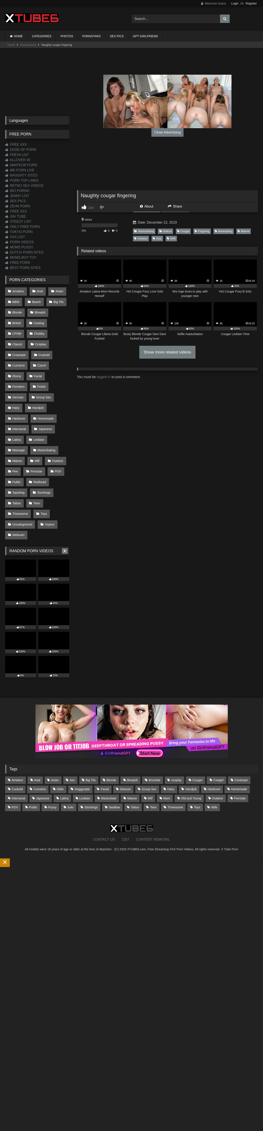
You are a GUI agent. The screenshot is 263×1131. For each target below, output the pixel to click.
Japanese (44, 399)
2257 (125, 793)
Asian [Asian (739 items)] (55, 734)
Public (16, 444)
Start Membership (13, 1128)
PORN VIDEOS (19, 242)
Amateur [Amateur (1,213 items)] (17, 734)
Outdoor (140, 238)
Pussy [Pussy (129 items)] (52, 761)
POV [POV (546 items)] (15, 761)
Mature (165, 231)
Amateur (18, 290)
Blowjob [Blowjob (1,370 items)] (132, 734)
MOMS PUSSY (19, 247)
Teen (35, 463)
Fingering (202, 231)
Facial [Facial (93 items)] (105, 743)
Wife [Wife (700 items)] (214, 761)
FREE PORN (17, 262)
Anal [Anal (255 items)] (37, 734)
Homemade (44, 390)
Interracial (19, 399)
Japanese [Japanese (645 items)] (42, 752)
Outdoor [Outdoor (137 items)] (217, 752)
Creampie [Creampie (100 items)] (241, 734)
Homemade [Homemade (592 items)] (239, 743)
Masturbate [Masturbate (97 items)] (108, 752)
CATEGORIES (41, 36)
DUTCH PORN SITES (24, 252)
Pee (15, 435)
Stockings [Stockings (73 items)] (91, 761)
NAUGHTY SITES (21, 175)
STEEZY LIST (18, 221)
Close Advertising (167, 132)
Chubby (17, 327)
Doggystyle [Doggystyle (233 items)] (82, 743)
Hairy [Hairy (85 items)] (171, 743)
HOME (18, 36)
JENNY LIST (17, 196)
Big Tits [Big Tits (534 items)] (91, 734)
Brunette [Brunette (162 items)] (154, 734)
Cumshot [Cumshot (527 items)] (40, 743)
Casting (37, 318)
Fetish (40, 363)
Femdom (18, 363)
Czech (16, 354)
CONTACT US (104, 793)
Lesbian (37, 408)
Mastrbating (223, 231)
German (17, 372)
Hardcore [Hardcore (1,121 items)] (214, 743)
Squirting (18, 454)
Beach (35, 300)
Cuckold (17, 345)
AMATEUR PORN (21, 165)
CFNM (59, 318)
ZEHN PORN (17, 206)
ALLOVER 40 (17, 160)
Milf (36, 426)
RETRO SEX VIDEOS (24, 185)
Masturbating (28, 44)
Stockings (42, 454)
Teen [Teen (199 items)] (153, 761)
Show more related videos (167, 352)
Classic (39, 327)
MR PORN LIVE (19, 170)
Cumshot (41, 345)
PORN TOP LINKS (21, 180)
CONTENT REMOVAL (153, 793)
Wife (171, 238)
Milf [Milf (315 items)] (150, 752)
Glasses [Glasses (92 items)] (125, 743)
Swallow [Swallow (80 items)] (114, 761)
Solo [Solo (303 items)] (71, 761)
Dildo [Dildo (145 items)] (60, 743)
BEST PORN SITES (22, 268)
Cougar (183, 231)
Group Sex (42, 372)
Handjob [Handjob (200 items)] (191, 743)
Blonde (17, 309)
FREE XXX (16, 144)
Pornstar (35, 435)
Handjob (37, 381)
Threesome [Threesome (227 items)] (175, 761)
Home (11, 44)
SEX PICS (117, 36)
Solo (157, 238)
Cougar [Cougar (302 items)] (197, 734)
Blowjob (39, 309)
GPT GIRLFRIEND (145, 36)
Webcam (18, 490)
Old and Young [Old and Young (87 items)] (191, 752)
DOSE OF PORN (20, 149)
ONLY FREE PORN (22, 227)
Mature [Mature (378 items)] (132, 752)
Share (175, 206)
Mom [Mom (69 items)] (166, 752)
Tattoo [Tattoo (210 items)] (135, 761)
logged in (104, 377)
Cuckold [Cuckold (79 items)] (17, 743)
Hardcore (18, 390)
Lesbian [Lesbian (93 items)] (84, 752)
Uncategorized (22, 481)
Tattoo (16, 463)
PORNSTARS (91, 36)
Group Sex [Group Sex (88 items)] (149, 743)
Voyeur (48, 481)
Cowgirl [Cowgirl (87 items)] (218, 734)
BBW (15, 300)
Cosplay (17, 336)
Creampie (41, 336)
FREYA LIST (17, 155)
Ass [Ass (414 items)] (72, 734)
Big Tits (56, 300)
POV (56, 435)
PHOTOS (66, 36)
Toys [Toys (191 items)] (197, 761)
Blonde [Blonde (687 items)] (111, 734)
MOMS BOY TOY (21, 257)
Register (251, 3)
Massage (18, 417)
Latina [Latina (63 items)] (64, 752)
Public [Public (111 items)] (33, 761)
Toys (43, 471)
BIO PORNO (17, 191)
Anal (38, 290)
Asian (57, 290)
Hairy (15, 381)
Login (234, 3)
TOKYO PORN (19, 232)
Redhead (38, 444)
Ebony (37, 354)
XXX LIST (15, 237)
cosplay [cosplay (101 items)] (176, 734)
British (16, 318)
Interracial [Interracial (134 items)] (18, 752)
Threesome (20, 471)
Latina (16, 408)
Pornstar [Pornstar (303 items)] (239, 752)
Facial (57, 354)
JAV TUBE (15, 216)
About (146, 206)
